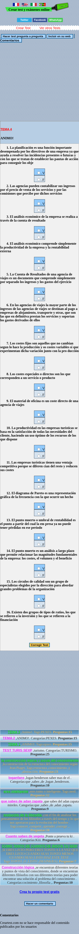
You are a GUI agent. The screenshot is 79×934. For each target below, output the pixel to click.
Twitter (24, 20)
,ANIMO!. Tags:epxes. (40, 744)
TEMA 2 (9, 738)
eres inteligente (16, 791)
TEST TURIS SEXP (17, 750)
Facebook (40, 20)
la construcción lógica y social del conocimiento (40, 760)
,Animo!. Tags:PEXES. (40, 732)
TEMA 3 (14, 732)
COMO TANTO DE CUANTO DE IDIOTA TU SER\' (40, 846)
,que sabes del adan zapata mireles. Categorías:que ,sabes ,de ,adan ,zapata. (40, 805)
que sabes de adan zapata (21, 801)
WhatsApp (55, 20)
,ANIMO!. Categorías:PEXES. (40, 738)
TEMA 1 (14, 744)
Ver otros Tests (50, 28)
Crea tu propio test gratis (39, 892)
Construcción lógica (18, 867)
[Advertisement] (39, 81)
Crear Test (23, 28)
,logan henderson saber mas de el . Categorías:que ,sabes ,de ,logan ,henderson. (39, 781)
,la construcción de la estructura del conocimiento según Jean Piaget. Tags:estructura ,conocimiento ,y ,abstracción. (40, 766)
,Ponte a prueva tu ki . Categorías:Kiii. (39, 838)
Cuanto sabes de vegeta (24, 836)
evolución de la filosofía (23, 815)
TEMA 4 (6, 129)
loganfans (16, 778)
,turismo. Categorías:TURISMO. (40, 752)
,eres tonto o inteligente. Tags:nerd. (40, 793)
